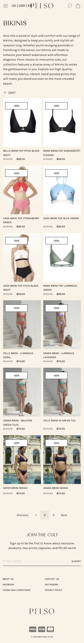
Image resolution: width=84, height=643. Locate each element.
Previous (22, 515)
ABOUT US (8, 579)
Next (64, 515)
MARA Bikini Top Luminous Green (60, 287)
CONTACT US (52, 579)
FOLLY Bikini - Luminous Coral (18, 355)
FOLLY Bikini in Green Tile (59, 420)
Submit (76, 561)
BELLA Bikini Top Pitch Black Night (21, 152)
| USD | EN (22, 6)
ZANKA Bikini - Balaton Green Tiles (17, 422)
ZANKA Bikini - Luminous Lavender (58, 355)
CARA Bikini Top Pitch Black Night (20, 287)
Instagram (51, 584)
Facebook (8, 584)
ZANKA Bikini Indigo (55, 488)
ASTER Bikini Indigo (15, 488)
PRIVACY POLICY (53, 590)
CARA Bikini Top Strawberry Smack (21, 220)
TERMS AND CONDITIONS (16, 590)
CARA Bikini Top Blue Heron (61, 218)
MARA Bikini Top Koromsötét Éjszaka (61, 152)
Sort (9, 93)
